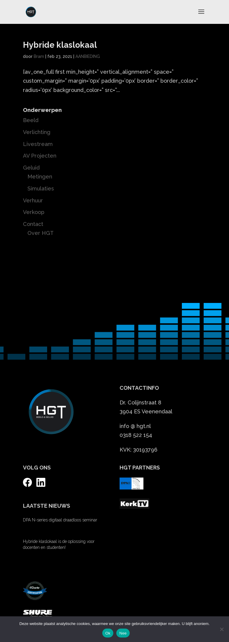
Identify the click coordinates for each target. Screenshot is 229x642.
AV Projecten (39, 156)
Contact (33, 224)
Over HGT (40, 233)
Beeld (30, 120)
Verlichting (36, 132)
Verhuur (33, 200)
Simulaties (40, 188)
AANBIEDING (87, 56)
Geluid (31, 167)
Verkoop (33, 212)
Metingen (39, 176)
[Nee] (222, 629)
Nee (123, 633)
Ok (107, 633)
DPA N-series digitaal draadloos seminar (60, 520)
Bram (39, 56)
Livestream (38, 144)
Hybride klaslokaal (60, 45)
